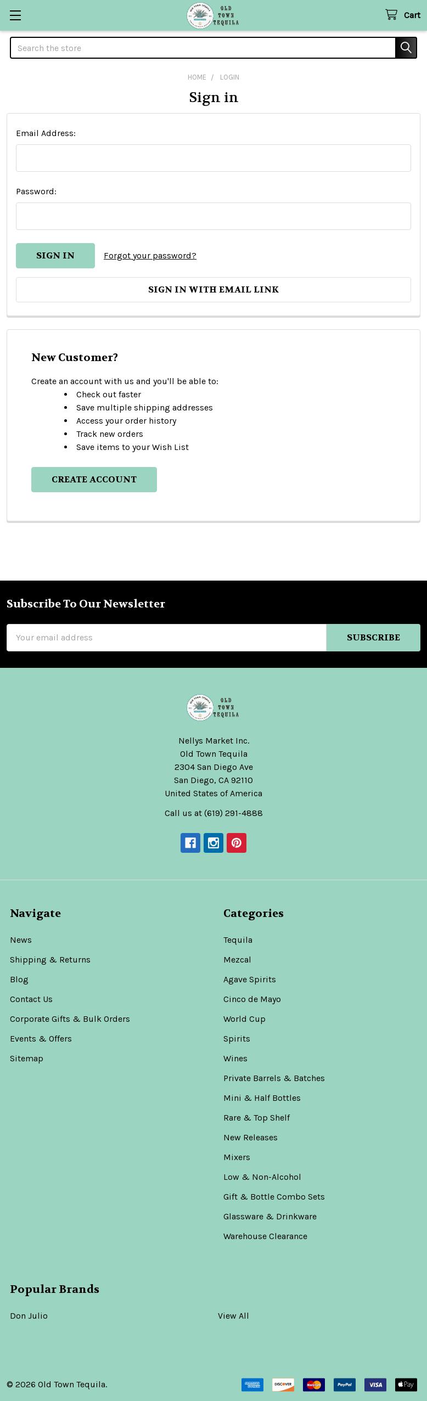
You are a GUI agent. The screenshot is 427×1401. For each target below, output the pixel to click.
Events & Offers (41, 1038)
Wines (235, 1058)
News (21, 940)
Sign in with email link (213, 289)
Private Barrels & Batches (274, 1078)
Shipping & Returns (50, 959)
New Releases (250, 1137)
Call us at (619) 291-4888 (214, 813)
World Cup (244, 1019)
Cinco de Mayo (252, 999)
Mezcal (237, 959)
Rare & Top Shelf (256, 1117)
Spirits (236, 1038)
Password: (36, 191)
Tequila (237, 940)
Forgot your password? (150, 255)
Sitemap (26, 1058)
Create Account (94, 479)
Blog (19, 979)
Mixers (236, 1157)
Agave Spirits (249, 979)
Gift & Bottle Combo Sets (274, 1196)
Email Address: (46, 133)
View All (233, 1315)
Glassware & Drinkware (270, 1216)
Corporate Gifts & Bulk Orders (70, 1019)
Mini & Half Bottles (262, 1098)
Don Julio (29, 1315)
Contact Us (31, 999)
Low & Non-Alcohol (262, 1177)
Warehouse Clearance (265, 1236)
